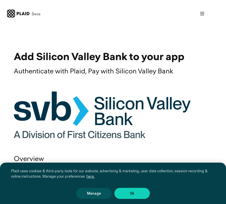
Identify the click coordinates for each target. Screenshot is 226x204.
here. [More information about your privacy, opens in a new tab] (90, 182)
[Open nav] (202, 13)
